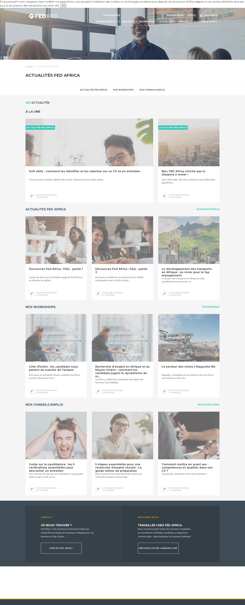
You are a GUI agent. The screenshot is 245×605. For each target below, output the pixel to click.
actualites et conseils (174, 21)
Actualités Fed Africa (93, 89)
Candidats (127, 21)
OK (63, 5)
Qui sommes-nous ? (205, 21)
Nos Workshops (123, 89)
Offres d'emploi (106, 21)
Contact (192, 15)
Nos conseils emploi (152, 89)
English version (111, 15)
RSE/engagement (176, 15)
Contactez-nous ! (61, 548)
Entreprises (146, 21)
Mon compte (211, 15)
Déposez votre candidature (158, 548)
